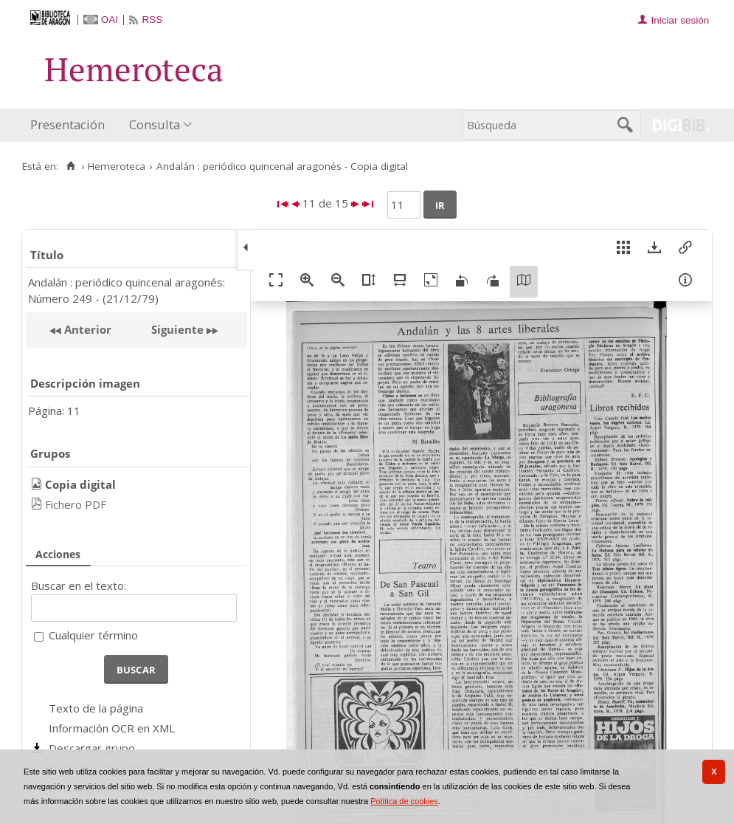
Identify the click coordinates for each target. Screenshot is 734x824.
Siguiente (177, 329)
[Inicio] (70, 166)
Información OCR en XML (112, 728)
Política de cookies (404, 801)
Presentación (67, 124)
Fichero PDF (75, 504)
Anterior (86, 329)
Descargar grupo (92, 748)
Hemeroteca (116, 166)
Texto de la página (96, 708)
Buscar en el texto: (78, 585)
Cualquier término (93, 635)
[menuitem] (70, 125)
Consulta (154, 124)
